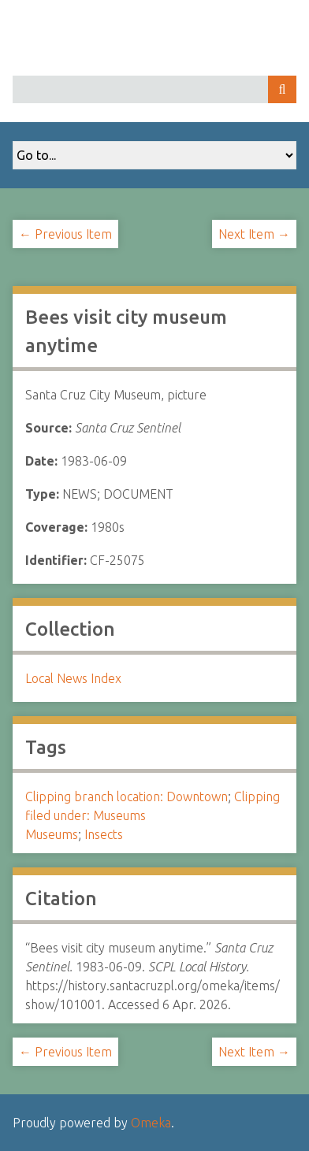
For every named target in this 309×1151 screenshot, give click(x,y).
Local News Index (73, 678)
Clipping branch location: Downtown (126, 796)
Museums (51, 834)
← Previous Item (65, 234)
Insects (103, 834)
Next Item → (254, 234)
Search (282, 89)
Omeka (151, 1123)
